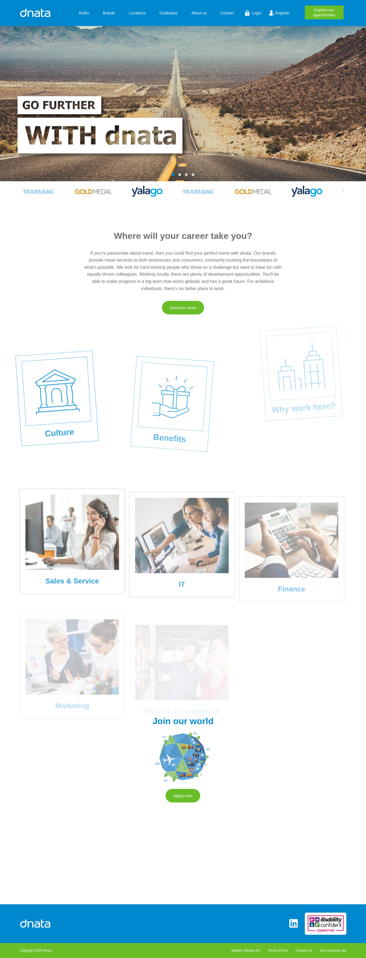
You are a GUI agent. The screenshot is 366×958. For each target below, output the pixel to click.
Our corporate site (333, 950)
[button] (173, 174)
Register (282, 13)
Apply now (182, 801)
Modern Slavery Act (245, 950)
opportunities (324, 12)
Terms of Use (278, 950)
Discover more (183, 313)
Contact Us (303, 950)
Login (256, 13)
